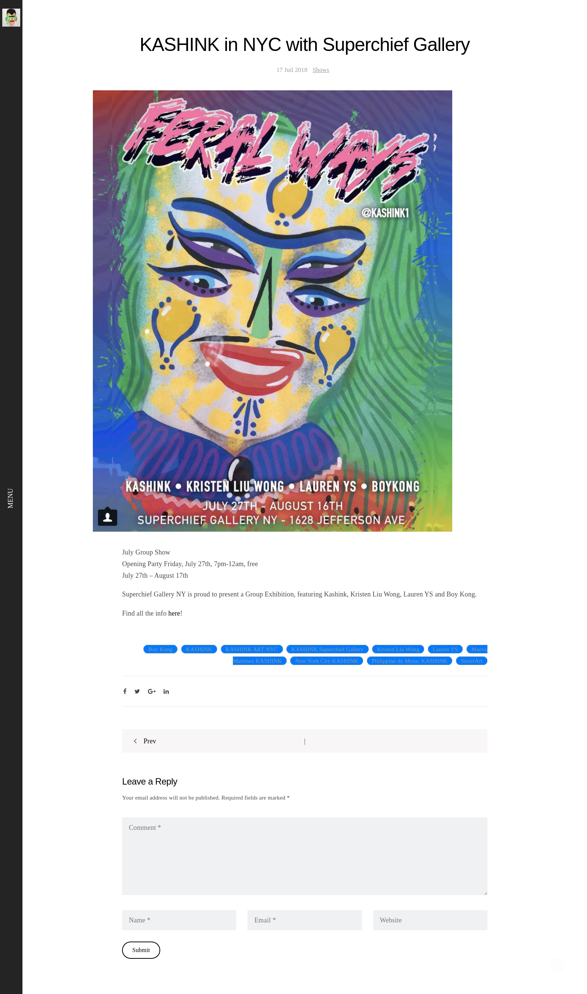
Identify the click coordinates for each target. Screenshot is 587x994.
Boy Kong (160, 649)
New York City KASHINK (326, 661)
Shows (321, 70)
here (174, 613)
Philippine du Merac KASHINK (409, 661)
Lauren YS (445, 649)
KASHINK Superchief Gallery (327, 649)
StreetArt (472, 661)
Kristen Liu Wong (398, 649)
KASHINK (199, 649)
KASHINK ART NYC (252, 649)
